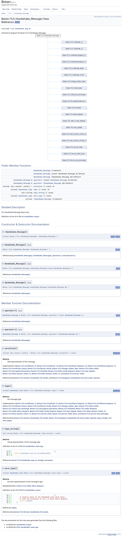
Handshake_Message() (23, 255)
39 (17, 490)
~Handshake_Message (42, 199)
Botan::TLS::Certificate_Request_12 (73, 366)
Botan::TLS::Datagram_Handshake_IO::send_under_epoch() (76, 378)
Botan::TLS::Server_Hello (74, 374)
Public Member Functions (101, 16)
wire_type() (7, 420)
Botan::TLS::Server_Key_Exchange (94, 414)
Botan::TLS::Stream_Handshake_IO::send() (31, 378)
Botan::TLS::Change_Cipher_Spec (65, 368)
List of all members (115, 16)
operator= (37, 180)
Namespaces (35, 9)
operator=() (57, 255)
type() (50, 460)
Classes (55, 9)
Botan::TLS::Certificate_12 (26, 366)
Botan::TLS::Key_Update (85, 371)
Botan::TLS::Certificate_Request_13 (102, 366)
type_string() (102, 418)
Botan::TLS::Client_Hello (88, 368)
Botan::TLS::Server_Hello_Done (64, 414)
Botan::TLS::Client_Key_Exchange (16, 408)
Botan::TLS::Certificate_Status (15, 368)
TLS (9, 13)
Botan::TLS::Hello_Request (86, 408)
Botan (4, 13)
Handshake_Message (21, 13)
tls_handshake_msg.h (20, 29)
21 (17, 446)
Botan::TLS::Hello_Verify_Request (61, 371)
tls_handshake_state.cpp (33, 446)
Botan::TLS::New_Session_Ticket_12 (17, 374)
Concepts (46, 9)
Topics (26, 9)
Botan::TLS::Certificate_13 (47, 366)
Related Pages (17, 9)
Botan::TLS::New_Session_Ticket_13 (46, 374)
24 (15, 216)
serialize (37, 186)
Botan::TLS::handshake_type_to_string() (28, 460)
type (35, 189)
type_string (38, 193)
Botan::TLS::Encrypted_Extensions (16, 371)
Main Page (6, 9)
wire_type (37, 196)
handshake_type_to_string (31, 453)
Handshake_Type (25, 189)
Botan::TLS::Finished (39, 371)
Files (64, 9)
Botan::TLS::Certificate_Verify (39, 368)
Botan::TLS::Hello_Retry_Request (16, 411)
